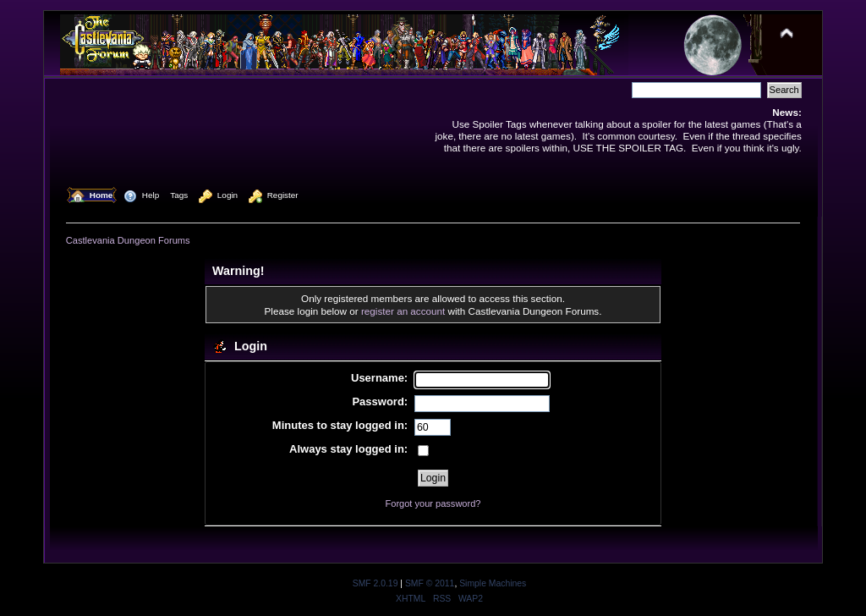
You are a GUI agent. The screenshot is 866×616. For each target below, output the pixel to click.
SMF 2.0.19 (375, 583)
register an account (403, 310)
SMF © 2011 (429, 583)
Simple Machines (492, 583)
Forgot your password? (433, 503)
